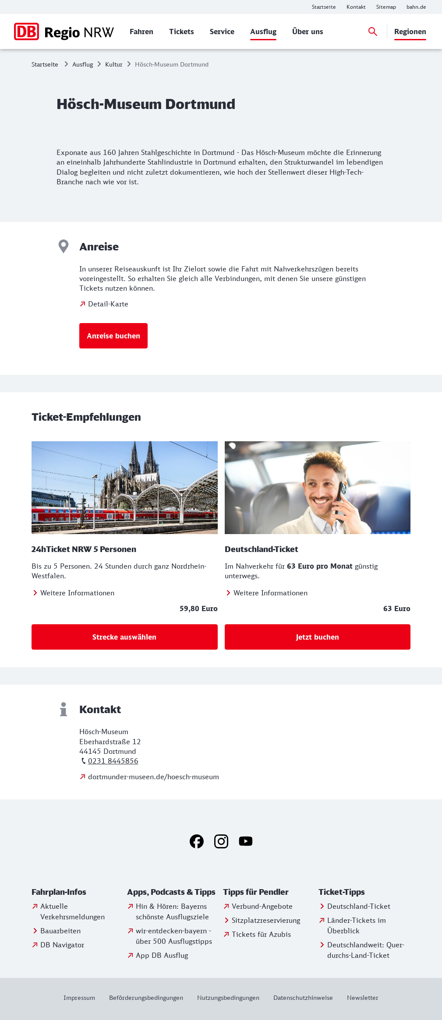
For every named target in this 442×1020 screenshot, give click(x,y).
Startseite (45, 64)
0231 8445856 (113, 760)
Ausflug (82, 64)
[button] (78, 892)
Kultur (114, 64)
